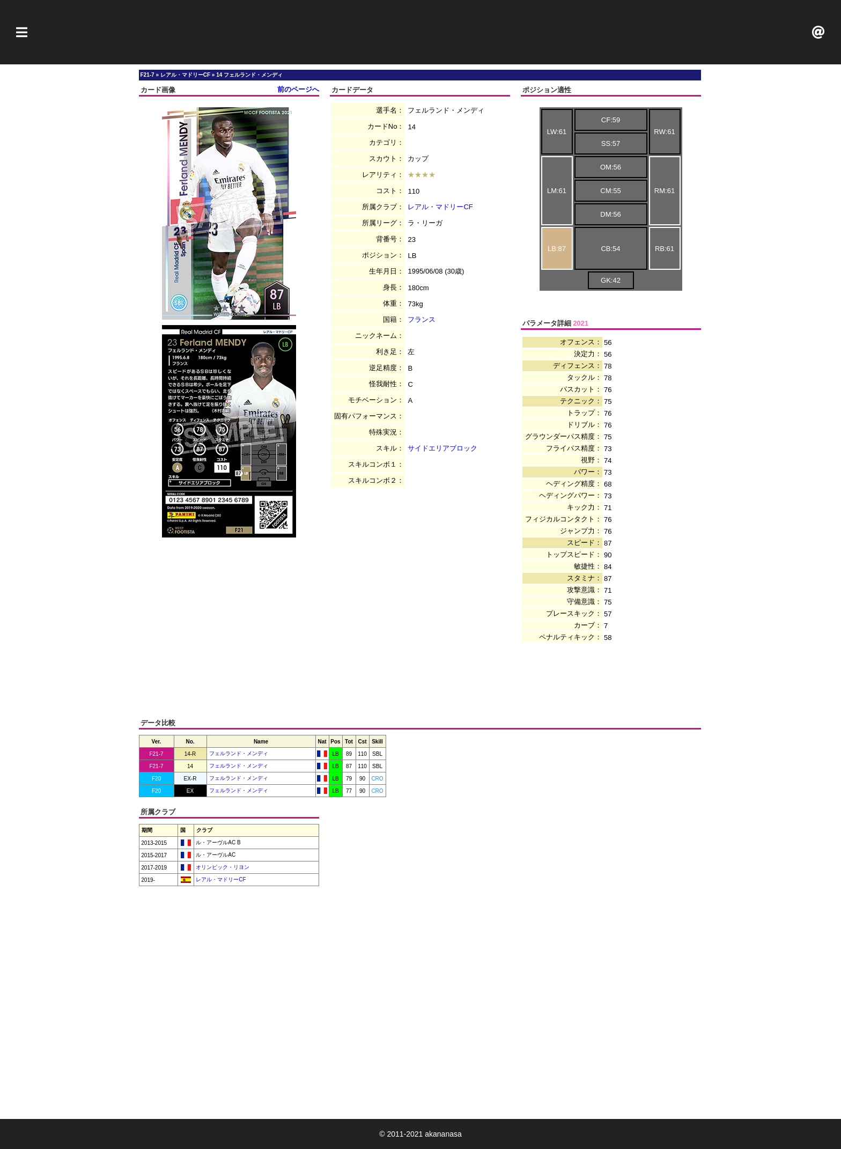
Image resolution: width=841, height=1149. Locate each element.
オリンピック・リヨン (222, 867)
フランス (422, 319)
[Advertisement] (420, 32)
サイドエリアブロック (442, 448)
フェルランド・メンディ (238, 753)
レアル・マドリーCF (440, 207)
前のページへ (298, 89)
